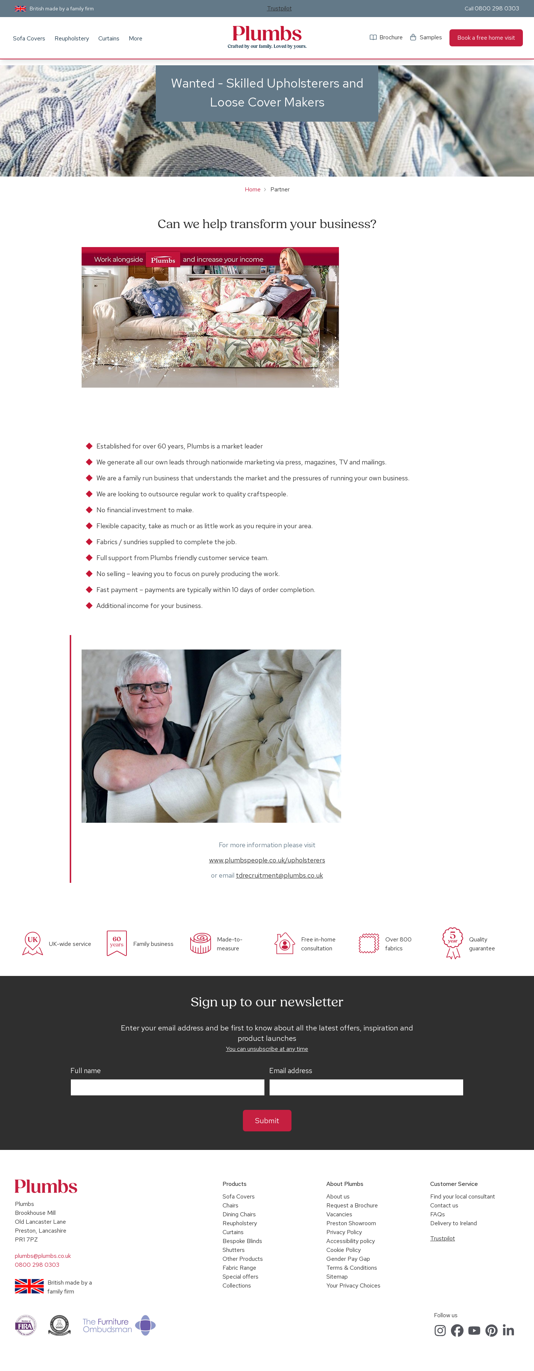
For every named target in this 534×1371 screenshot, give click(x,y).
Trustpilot (279, 8)
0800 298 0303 (497, 8)
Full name (85, 1070)
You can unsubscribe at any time (267, 1049)
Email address (290, 1070)
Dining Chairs (239, 1214)
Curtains (108, 38)
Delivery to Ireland (453, 1223)
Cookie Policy (343, 1250)
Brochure (391, 37)
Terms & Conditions (351, 1268)
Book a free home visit (486, 38)
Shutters (233, 1250)
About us (338, 1196)
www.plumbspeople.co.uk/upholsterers (267, 860)
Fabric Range (239, 1268)
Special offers (240, 1276)
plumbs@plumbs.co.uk (43, 1256)
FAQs (437, 1214)
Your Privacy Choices (353, 1285)
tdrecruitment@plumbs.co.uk (279, 875)
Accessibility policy (350, 1241)
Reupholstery (72, 38)
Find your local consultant (462, 1196)
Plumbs (267, 33)
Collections (236, 1285)
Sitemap (337, 1276)
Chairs (230, 1205)
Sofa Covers (29, 38)
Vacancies (339, 1214)
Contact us (444, 1205)
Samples (431, 37)
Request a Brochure (352, 1205)
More (135, 38)
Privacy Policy (344, 1232)
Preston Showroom (351, 1223)
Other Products (242, 1259)
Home (253, 189)
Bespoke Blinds (242, 1241)
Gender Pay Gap (348, 1259)
